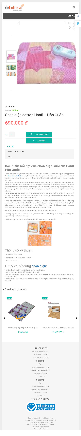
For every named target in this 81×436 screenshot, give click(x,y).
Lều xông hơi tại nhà (41, 354)
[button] (72, 16)
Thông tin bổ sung (15, 152)
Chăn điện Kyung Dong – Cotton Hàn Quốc (22, 328)
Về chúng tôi (40, 377)
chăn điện (39, 266)
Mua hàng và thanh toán (40, 367)
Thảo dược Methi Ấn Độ (40, 357)
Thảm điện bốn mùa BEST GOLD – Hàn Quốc (58, 328)
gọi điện (39, 141)
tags (9, 157)
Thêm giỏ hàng (38, 134)
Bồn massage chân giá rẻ (40, 351)
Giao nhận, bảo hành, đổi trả (40, 370)
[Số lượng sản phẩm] (12, 134)
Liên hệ (40, 364)
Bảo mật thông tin (40, 373)
